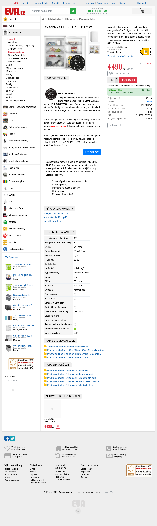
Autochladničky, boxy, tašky (21, 45)
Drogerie (13, 113)
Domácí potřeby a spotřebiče (22, 107)
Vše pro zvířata (16, 208)
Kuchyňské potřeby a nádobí (22, 147)
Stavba (12, 188)
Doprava (146, 64)
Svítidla (12, 194)
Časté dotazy (86, 469)
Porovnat (115, 125)
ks (111, 80)
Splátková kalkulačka (119, 73)
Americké (12, 42)
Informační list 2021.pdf (55, 217)
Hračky (12, 134)
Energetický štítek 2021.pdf (57, 213)
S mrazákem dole (16, 55)
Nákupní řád (35, 477)
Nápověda (85, 472)
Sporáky (10, 91)
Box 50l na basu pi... (23, 275)
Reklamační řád (37, 480)
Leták (15, 3)
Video (11, 201)
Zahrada (12, 222)
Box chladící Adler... (22, 295)
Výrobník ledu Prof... (23, 346)
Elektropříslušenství (18, 127)
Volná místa (102, 3)
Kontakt (55, 3)
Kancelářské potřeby (18, 140)
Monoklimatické (16, 52)
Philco (149, 101)
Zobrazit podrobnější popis (120, 56)
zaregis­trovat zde (58, 126)
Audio (11, 25)
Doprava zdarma (70, 3)
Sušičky (9, 94)
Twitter (84, 477)
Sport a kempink (16, 181)
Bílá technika (15, 32)
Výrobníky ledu (15, 61)
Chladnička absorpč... (23, 305)
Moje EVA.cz (60, 471)
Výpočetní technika (18, 215)
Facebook (85, 474)
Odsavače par (12, 78)
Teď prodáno (87, 3)
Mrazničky (11, 71)
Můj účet (141, 3)
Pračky (9, 84)
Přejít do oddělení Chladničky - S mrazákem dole (71, 378)
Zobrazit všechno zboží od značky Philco (68, 346)
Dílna (11, 120)
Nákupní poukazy (17, 228)
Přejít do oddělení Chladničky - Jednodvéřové (70, 374)
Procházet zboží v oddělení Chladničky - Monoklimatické (75, 350)
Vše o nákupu (118, 3)
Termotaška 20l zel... (23, 264)
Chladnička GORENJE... (24, 325)
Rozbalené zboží (16, 249)
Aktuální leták (10, 472)
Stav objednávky (40, 3)
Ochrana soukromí (38, 483)
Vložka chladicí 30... (22, 315)
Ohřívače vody (12, 81)
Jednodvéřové (15, 49)
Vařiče (9, 97)
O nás (32, 469)
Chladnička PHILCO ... (23, 336)
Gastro (9, 65)
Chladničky (11, 39)
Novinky (25, 3)
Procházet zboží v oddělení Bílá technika (67, 357)
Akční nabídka (10, 474)
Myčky (9, 74)
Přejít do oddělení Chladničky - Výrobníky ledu (70, 385)
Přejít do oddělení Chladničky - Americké (67, 370)
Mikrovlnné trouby (14, 68)
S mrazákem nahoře (17, 58)
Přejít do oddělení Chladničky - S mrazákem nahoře (73, 381)
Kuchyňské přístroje (18, 154)
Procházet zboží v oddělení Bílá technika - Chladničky (74, 354)
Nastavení (59, 477)
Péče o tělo (14, 167)
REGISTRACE (92, 152)
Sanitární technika (17, 174)
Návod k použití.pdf (53, 221)
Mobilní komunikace (18, 161)
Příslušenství (12, 87)
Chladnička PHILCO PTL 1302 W (49, 421)
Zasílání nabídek (62, 480)
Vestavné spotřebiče (15, 100)
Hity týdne (13, 19)
